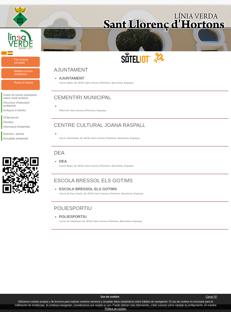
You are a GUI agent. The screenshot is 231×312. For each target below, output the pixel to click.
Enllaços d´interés (14, 110)
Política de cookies (115, 308)
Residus (8, 122)
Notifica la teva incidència (23, 72)
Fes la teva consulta (21, 61)
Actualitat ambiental (15, 138)
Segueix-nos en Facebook (4, 149)
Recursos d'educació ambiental (16, 104)
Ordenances (11, 117)
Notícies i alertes (13, 133)
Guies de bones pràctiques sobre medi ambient (20, 96)
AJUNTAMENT (96, 80)
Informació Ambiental (16, 126)
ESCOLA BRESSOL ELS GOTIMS (101, 191)
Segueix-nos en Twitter (13, 149)
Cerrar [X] (211, 296)
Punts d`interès (23, 82)
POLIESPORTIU (100, 219)
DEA (96, 163)
